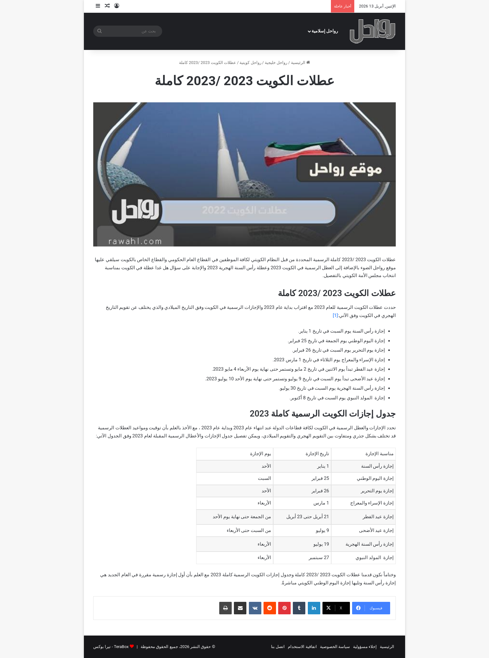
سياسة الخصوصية (335, 646)
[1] (335, 315)
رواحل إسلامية (325, 31)
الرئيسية (300, 62)
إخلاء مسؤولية (365, 646)
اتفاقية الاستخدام (302, 646)
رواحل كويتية (250, 62)
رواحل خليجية (276, 62)
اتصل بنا (278, 646)
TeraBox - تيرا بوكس (110, 646)
